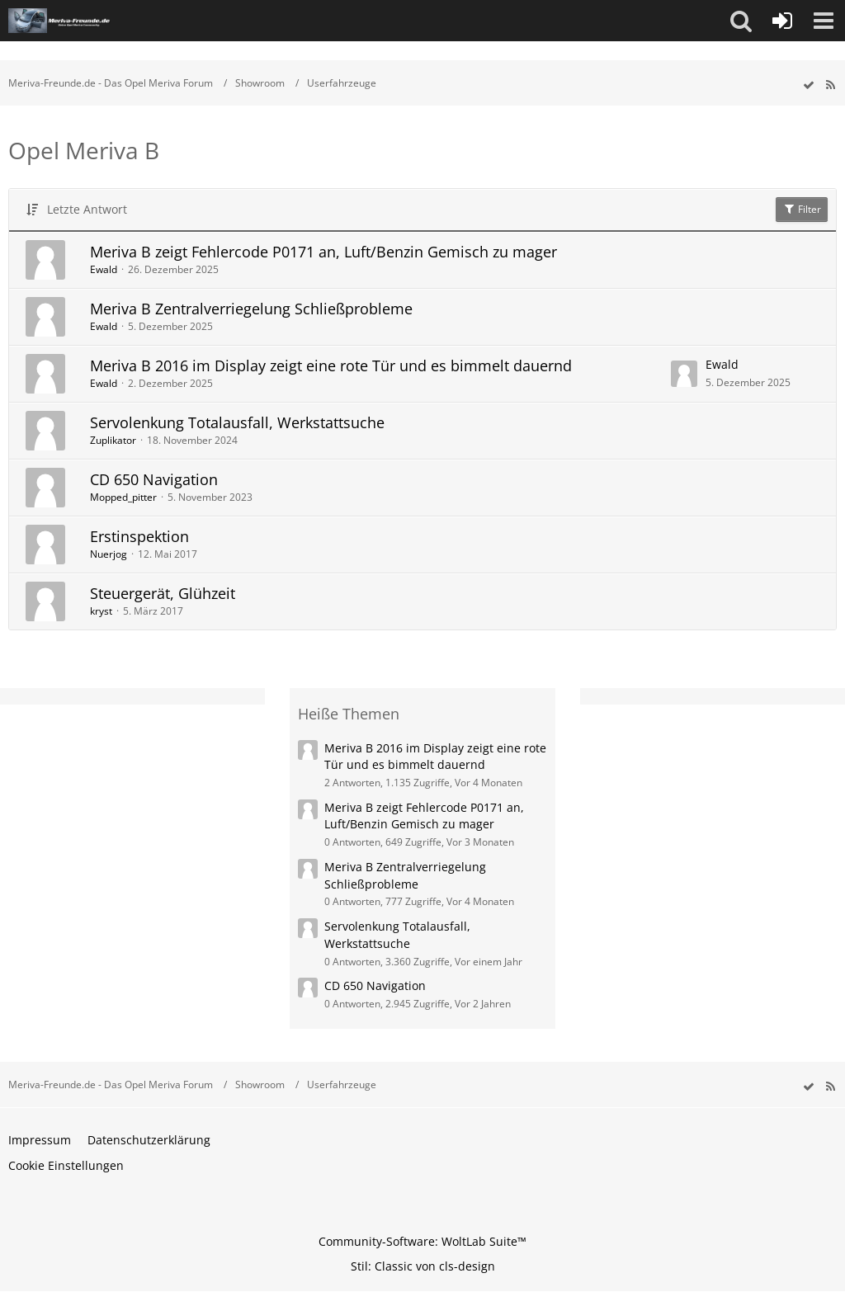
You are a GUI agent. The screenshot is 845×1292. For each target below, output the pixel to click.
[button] (741, 20)
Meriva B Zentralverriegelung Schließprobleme (251, 308)
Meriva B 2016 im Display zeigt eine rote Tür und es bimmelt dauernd (331, 365)
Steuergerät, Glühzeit (162, 593)
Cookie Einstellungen (66, 1165)
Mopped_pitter (123, 497)
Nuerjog (108, 554)
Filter (801, 209)
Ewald (103, 269)
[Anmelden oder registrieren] (782, 20)
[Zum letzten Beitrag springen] (684, 374)
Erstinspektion (139, 536)
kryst (101, 611)
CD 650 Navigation (154, 479)
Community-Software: (422, 1241)
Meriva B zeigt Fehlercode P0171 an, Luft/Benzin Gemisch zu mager (323, 252)
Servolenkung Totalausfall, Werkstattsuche (237, 422)
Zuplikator (113, 440)
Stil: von (423, 1266)
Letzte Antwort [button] (87, 209)
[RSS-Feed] (830, 85)
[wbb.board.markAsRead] (808, 85)
